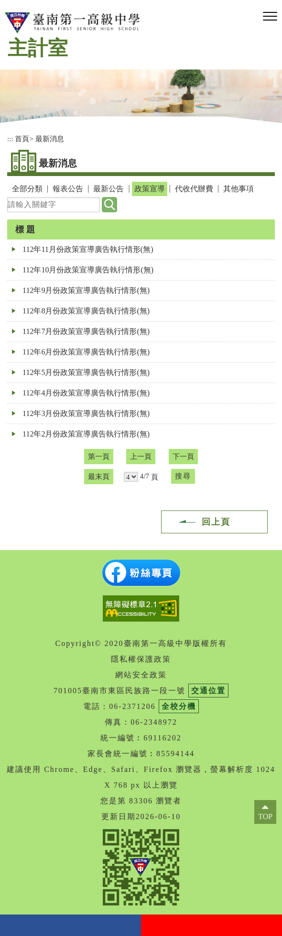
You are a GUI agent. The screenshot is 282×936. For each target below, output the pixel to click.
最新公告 (108, 189)
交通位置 (208, 690)
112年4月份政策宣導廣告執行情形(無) (86, 393)
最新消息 (49, 139)
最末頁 (98, 476)
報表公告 (68, 189)
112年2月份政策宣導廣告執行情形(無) (86, 434)
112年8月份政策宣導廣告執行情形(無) (86, 311)
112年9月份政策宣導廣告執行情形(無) (86, 290)
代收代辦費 (194, 189)
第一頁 (98, 456)
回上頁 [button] (216, 522)
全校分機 (179, 706)
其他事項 (238, 189)
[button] (270, 16)
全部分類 (27, 189)
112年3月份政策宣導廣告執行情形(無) (86, 413)
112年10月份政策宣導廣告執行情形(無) (87, 270)
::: (10, 139)
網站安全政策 (141, 675)
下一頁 (183, 456)
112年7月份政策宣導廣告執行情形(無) (86, 331)
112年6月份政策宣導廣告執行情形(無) (86, 352)
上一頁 (141, 456)
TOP (265, 816)
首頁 (22, 139)
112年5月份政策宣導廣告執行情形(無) (86, 372)
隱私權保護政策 (141, 659)
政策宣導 (149, 189)
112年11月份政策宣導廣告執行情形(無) (87, 249)
